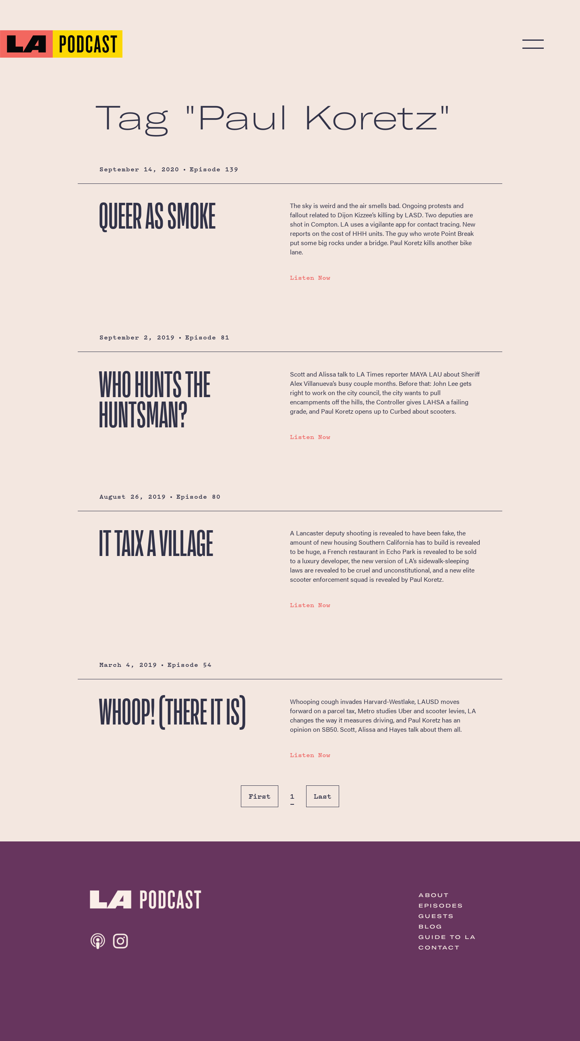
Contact (439, 947)
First (260, 796)
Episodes (441, 905)
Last (322, 796)
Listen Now (310, 277)
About (433, 895)
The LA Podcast (61, 44)
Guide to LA (447, 937)
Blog (430, 926)
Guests (436, 916)
